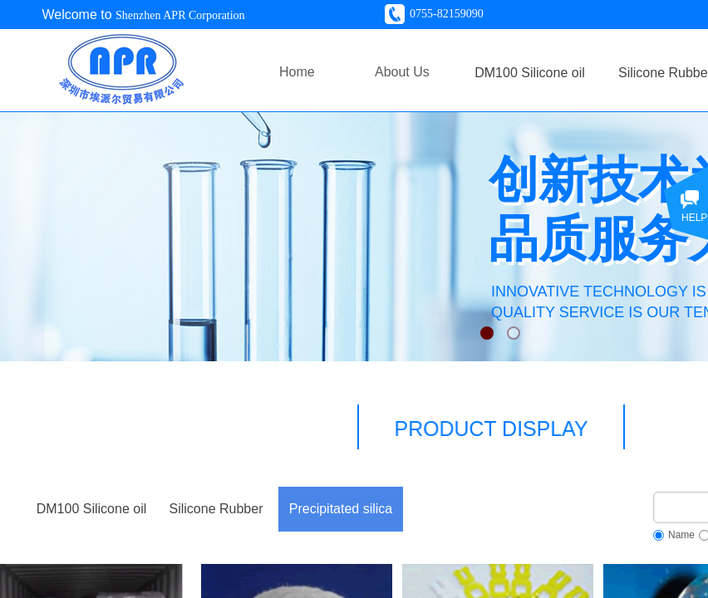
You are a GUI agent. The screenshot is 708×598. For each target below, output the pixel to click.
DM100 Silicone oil (92, 509)
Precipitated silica (341, 509)
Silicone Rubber (216, 509)
